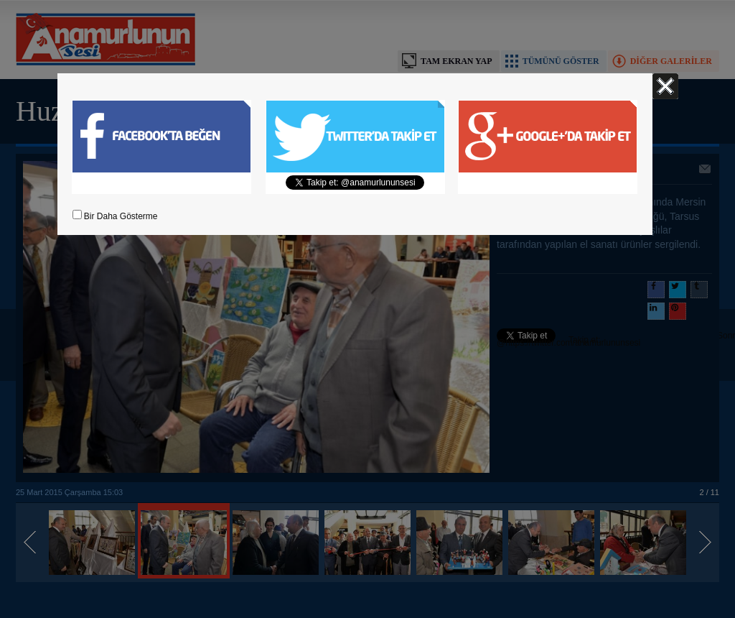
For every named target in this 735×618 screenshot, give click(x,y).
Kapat (665, 86)
